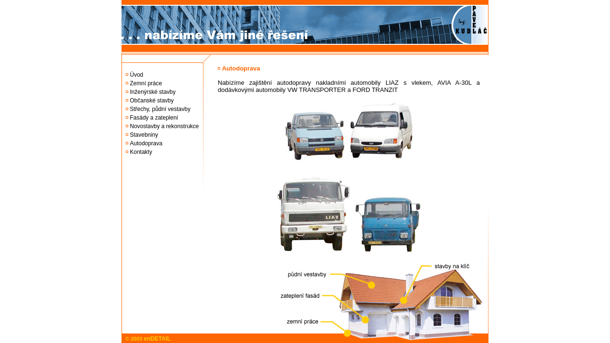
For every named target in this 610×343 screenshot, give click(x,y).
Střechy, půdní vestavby (160, 109)
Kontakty (141, 152)
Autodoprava (146, 143)
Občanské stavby (152, 100)
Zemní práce (146, 83)
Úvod (136, 74)
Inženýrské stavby (153, 92)
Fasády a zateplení (154, 117)
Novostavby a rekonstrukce (164, 126)
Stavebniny (144, 134)
